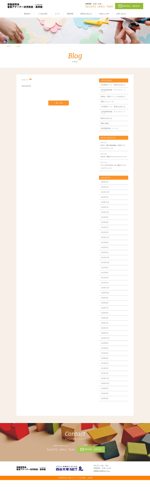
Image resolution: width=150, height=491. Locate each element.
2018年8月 (105, 407)
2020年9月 (105, 311)
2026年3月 (105, 200)
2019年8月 (105, 361)
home (8, 49)
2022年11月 (106, 250)
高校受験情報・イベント (111, 139)
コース (57, 14)
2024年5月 (105, 220)
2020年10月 (106, 306)
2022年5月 (105, 261)
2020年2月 (105, 341)
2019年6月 (105, 371)
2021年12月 (106, 271)
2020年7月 (105, 321)
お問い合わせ (121, 14)
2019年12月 (106, 351)
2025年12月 (106, 205)
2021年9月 (105, 281)
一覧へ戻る (58, 108)
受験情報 (70, 14)
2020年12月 (106, 301)
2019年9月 (105, 356)
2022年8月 (105, 256)
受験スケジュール (108, 110)
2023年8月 (105, 235)
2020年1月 (105, 346)
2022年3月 (105, 266)
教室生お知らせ (86, 14)
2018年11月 (106, 391)
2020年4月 (105, 331)
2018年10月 (106, 396)
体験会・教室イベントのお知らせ (113, 104)
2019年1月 (105, 386)
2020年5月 (105, 326)
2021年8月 (105, 286)
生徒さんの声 (104, 14)
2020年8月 (105, 316)
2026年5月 (105, 195)
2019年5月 (105, 376)
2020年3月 (105, 336)
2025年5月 (105, 210)
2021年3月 (105, 296)
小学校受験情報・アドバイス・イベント (113, 123)
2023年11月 (106, 225)
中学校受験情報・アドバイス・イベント (113, 98)
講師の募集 (106, 134)
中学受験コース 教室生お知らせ (113, 91)
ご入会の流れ (43, 14)
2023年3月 (105, 240)
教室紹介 (27, 14)
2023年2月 (105, 245)
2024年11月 (106, 215)
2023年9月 (105, 230)
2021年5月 (105, 291)
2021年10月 (106, 276)
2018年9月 (105, 401)
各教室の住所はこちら (102, 482)
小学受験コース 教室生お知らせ (113, 116)
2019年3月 (105, 381)
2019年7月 (105, 366)
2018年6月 (105, 412)
